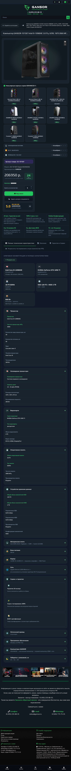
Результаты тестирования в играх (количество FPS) (24, 248)
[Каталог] (21, 768)
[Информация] (55, 2)
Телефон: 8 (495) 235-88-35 (10, 746)
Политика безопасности (44, 737)
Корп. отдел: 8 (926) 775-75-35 (11, 752)
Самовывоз (40, 739)
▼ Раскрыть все (10, 260)
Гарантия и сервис (7, 737)
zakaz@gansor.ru (35, 714)
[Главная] (7, 768)
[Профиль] (64, 768)
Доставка (39, 733)
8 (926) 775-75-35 (58, 714)
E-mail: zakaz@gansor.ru (8, 750)
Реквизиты (4, 741)
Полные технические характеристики (19, 243)
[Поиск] (35, 768)
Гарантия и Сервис (57, 243)
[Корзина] (50, 768)
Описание (42, 243)
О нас (2, 735)
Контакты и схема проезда (9, 739)
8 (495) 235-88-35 (46, 698)
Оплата (38, 735)
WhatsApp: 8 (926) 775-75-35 (10, 748)
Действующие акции (7, 733)
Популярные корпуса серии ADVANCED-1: (21, 86)
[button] (35, 12)
